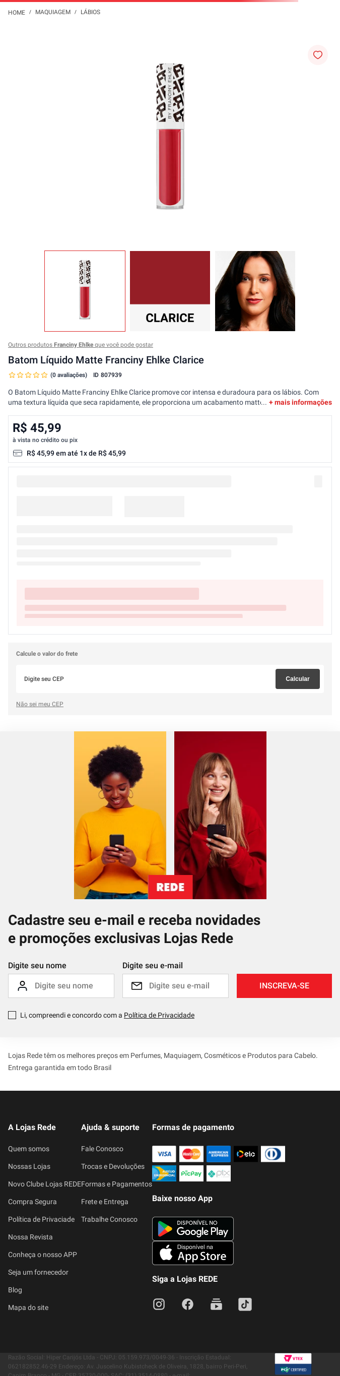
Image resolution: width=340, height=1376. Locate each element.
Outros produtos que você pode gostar (80, 344)
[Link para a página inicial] (16, 12)
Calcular (297, 678)
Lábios (90, 12)
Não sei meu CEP (39, 704)
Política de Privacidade (159, 1015)
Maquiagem (53, 12)
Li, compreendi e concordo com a (107, 1015)
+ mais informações (300, 402)
